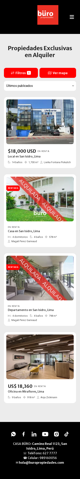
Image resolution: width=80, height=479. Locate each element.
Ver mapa (58, 73)
